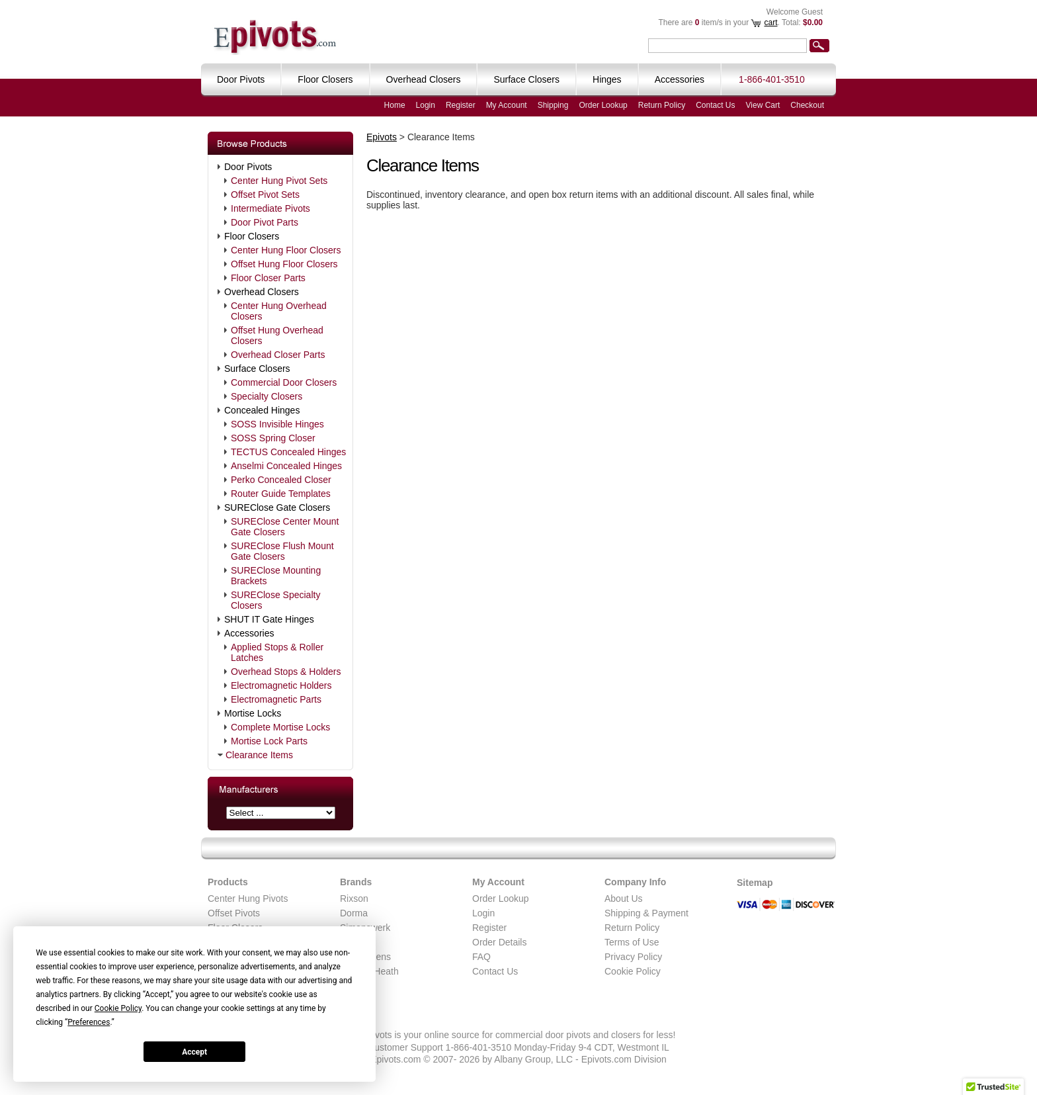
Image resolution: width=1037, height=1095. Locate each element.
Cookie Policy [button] (118, 1008)
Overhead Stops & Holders (286, 671)
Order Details (499, 942)
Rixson (354, 898)
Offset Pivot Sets (265, 194)
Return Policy (661, 105)
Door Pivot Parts (264, 222)
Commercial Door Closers (284, 382)
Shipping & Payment (646, 913)
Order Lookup (603, 105)
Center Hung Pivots (248, 898)
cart (770, 22)
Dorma (354, 913)
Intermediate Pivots (270, 208)
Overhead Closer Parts (278, 354)
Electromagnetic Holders (281, 685)
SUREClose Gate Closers (277, 507)
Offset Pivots (234, 913)
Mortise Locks (252, 713)
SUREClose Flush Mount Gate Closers (282, 551)
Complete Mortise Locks (280, 727)
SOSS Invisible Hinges (277, 424)
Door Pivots (248, 166)
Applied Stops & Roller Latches (277, 652)
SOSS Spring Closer (273, 438)
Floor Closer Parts (268, 278)
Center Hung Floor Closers (286, 250)
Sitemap (754, 882)
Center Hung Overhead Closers (279, 311)
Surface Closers (257, 368)
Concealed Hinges (262, 410)
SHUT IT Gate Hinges (269, 619)
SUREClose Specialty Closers (275, 600)
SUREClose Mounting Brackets (276, 575)
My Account (506, 105)
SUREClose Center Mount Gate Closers (285, 526)
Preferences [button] (88, 1022)
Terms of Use (631, 942)
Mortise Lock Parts (269, 741)
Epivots (381, 137)
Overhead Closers (261, 291)
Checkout (807, 105)
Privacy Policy (633, 956)
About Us (623, 898)
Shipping (553, 105)
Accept (194, 1052)
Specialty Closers (266, 396)
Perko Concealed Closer (281, 479)
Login (425, 105)
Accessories (249, 633)
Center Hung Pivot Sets (279, 180)
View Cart (763, 105)
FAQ (481, 956)
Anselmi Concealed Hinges (286, 465)
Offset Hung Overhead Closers (277, 335)
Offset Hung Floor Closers (284, 264)
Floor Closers (251, 236)
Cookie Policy (632, 971)
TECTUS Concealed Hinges (288, 452)
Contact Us (715, 105)
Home (394, 105)
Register (461, 105)
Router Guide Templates (281, 493)
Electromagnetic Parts (276, 699)
